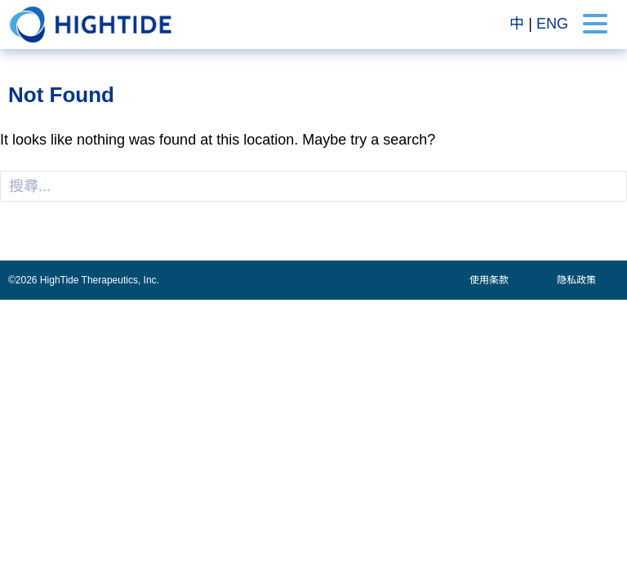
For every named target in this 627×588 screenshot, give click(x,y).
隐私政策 (576, 280)
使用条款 (489, 280)
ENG (552, 24)
